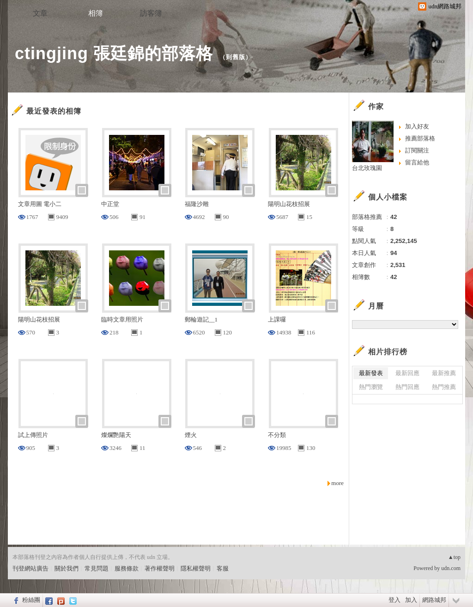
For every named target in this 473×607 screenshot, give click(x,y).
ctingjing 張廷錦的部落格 (114, 53)
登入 (394, 599)
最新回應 (407, 373)
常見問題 (97, 568)
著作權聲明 (160, 568)
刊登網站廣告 (30, 568)
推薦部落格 (420, 138)
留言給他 (417, 162)
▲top (454, 557)
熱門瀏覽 (371, 386)
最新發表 (371, 373)
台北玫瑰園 (367, 167)
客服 (223, 568)
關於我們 (67, 568)
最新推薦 (444, 373)
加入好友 (417, 126)
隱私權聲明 (196, 568)
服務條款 (127, 568)
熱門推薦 (444, 386)
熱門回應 (407, 386)
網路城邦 (434, 599)
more (337, 483)
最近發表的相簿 (53, 111)
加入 (411, 599)
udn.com (451, 568)
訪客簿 (151, 13)
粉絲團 (31, 599)
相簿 (95, 13)
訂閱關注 (417, 150)
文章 (40, 13)
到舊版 (235, 57)
